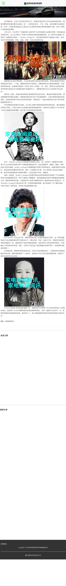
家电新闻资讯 (9, 321)
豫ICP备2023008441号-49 (33, 555)
